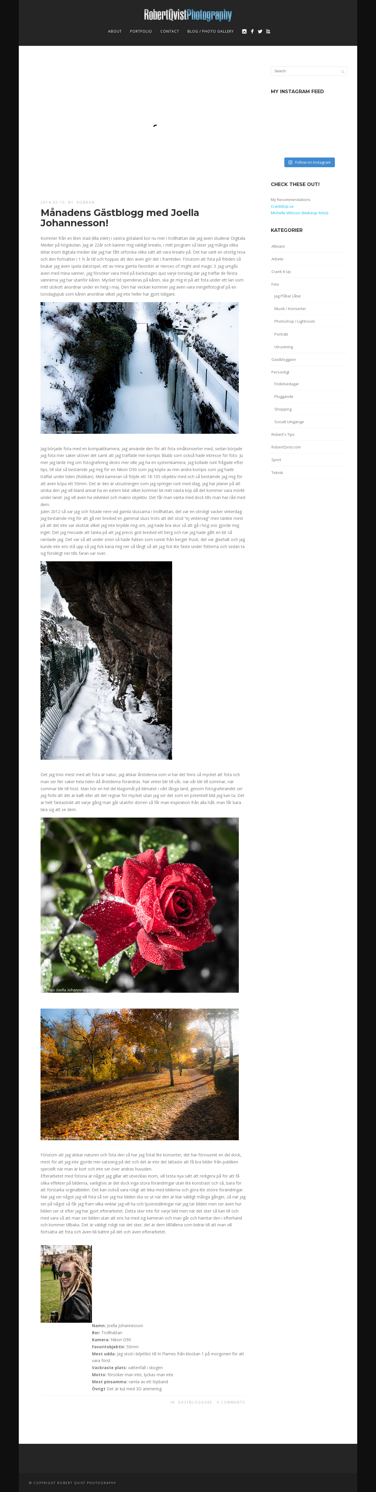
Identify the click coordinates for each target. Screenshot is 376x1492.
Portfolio (141, 31)
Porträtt (281, 334)
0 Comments (231, 1402)
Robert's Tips (283, 434)
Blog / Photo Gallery (210, 31)
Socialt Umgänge (289, 421)
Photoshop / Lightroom (294, 321)
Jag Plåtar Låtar (287, 296)
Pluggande (283, 396)
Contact (169, 31)
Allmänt (278, 246)
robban (86, 202)
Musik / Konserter (290, 308)
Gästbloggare (195, 1402)
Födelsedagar (286, 383)
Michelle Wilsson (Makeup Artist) (299, 212)
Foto (275, 284)
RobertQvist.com (286, 447)
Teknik (277, 472)
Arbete (277, 259)
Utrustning (283, 346)
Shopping (282, 409)
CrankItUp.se (282, 206)
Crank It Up (281, 271)
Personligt (280, 372)
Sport (276, 459)
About (115, 31)
